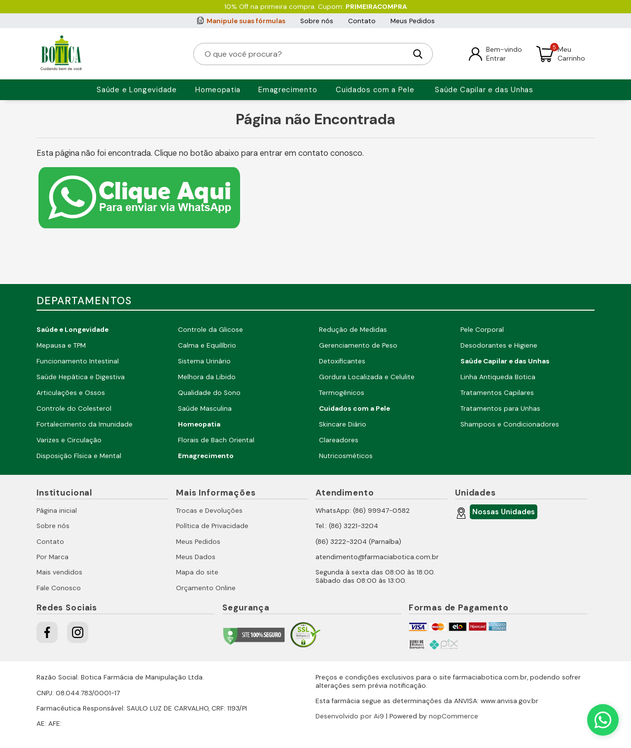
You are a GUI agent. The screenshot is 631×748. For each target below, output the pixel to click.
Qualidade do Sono (209, 393)
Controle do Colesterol (73, 408)
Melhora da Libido (207, 377)
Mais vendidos (59, 572)
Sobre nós (316, 21)
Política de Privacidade (212, 526)
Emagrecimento (287, 90)
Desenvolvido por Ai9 (350, 716)
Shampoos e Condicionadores (509, 424)
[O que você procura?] (305, 54)
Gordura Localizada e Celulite (367, 377)
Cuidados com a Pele (375, 90)
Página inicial (56, 510)
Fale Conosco (58, 588)
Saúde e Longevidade (136, 90)
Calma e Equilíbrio (207, 345)
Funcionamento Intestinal (77, 361)
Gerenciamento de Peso (358, 345)
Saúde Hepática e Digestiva (80, 377)
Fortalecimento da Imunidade (84, 424)
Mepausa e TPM (61, 345)
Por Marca (52, 557)
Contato (362, 21)
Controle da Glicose (210, 329)
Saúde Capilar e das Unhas (484, 90)
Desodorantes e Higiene (498, 345)
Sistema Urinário (204, 361)
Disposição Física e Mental (78, 456)
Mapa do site (197, 572)
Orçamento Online (206, 588)
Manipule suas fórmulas (246, 21)
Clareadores (338, 440)
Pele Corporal (482, 329)
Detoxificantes (342, 361)
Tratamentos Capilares (497, 393)
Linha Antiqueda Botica (497, 377)
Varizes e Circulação (69, 440)
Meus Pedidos (412, 21)
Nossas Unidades (502, 513)
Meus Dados (195, 557)
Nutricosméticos (346, 456)
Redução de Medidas (353, 329)
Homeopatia (218, 90)
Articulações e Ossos (70, 393)
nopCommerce (453, 716)
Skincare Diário (342, 424)
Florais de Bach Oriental (216, 440)
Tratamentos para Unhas (500, 408)
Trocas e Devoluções (209, 510)
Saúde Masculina (205, 408)
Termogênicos (341, 393)
